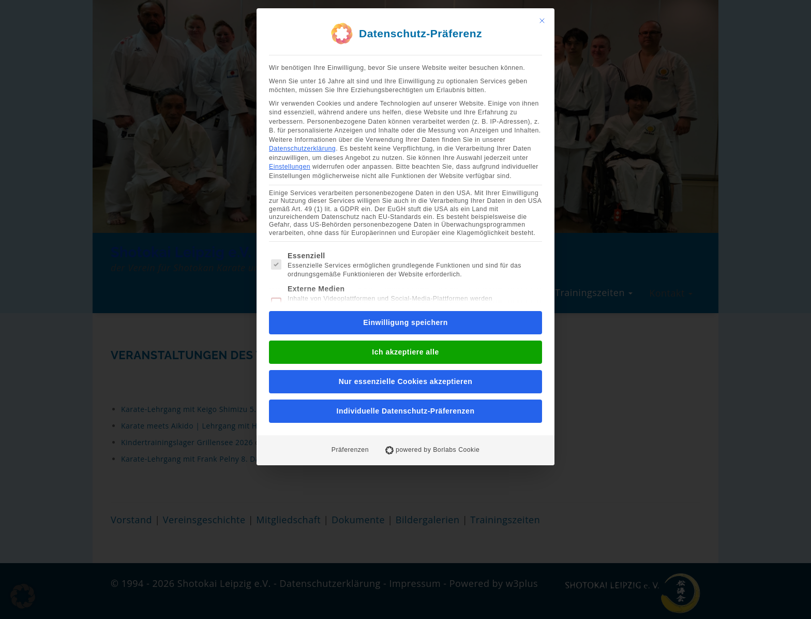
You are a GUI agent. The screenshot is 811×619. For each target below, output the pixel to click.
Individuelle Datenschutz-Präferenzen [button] (406, 411)
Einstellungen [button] (289, 166)
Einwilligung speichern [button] (405, 322)
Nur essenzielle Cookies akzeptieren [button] (406, 381)
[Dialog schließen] (542, 20)
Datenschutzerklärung (302, 148)
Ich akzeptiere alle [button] (405, 352)
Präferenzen (350, 449)
